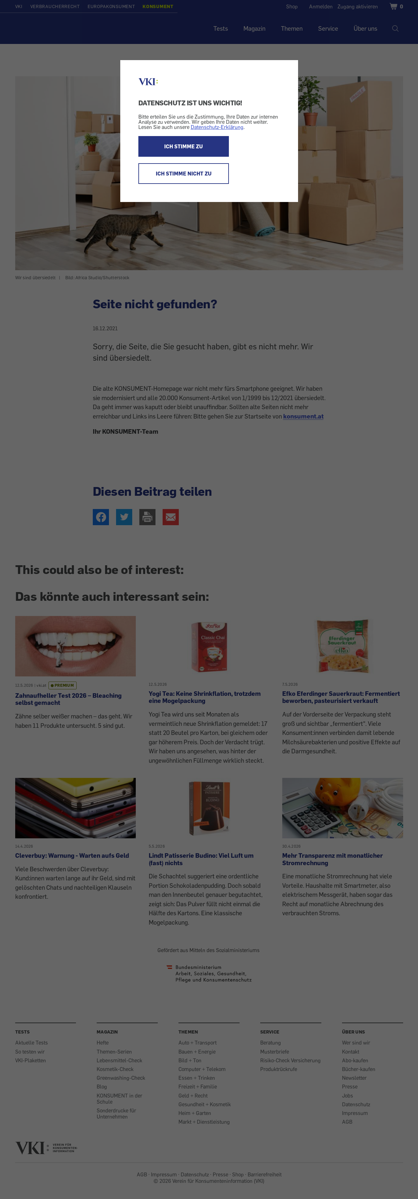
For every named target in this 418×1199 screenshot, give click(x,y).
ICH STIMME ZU (183, 146)
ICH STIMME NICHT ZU (183, 173)
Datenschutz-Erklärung (217, 127)
